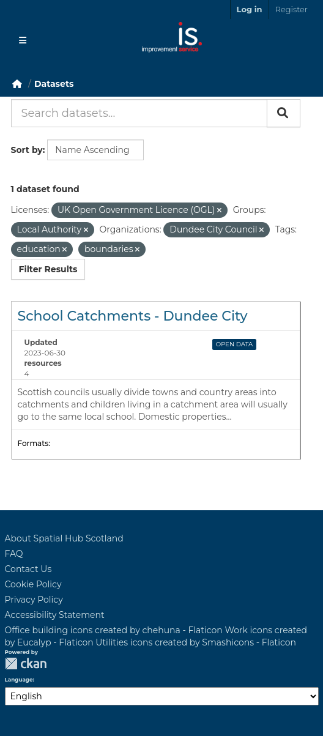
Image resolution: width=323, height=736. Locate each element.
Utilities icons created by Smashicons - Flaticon (195, 642)
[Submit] (283, 113)
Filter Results (48, 269)
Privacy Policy (34, 599)
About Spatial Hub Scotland (64, 538)
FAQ (14, 553)
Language (19, 680)
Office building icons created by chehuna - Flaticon (114, 630)
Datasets (53, 83)
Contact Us (28, 568)
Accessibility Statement (55, 614)
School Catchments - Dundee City (133, 316)
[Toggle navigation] (22, 40)
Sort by (27, 149)
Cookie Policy (33, 584)
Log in (249, 9)
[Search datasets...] (139, 113)
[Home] (17, 83)
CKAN (25, 663)
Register (291, 9)
